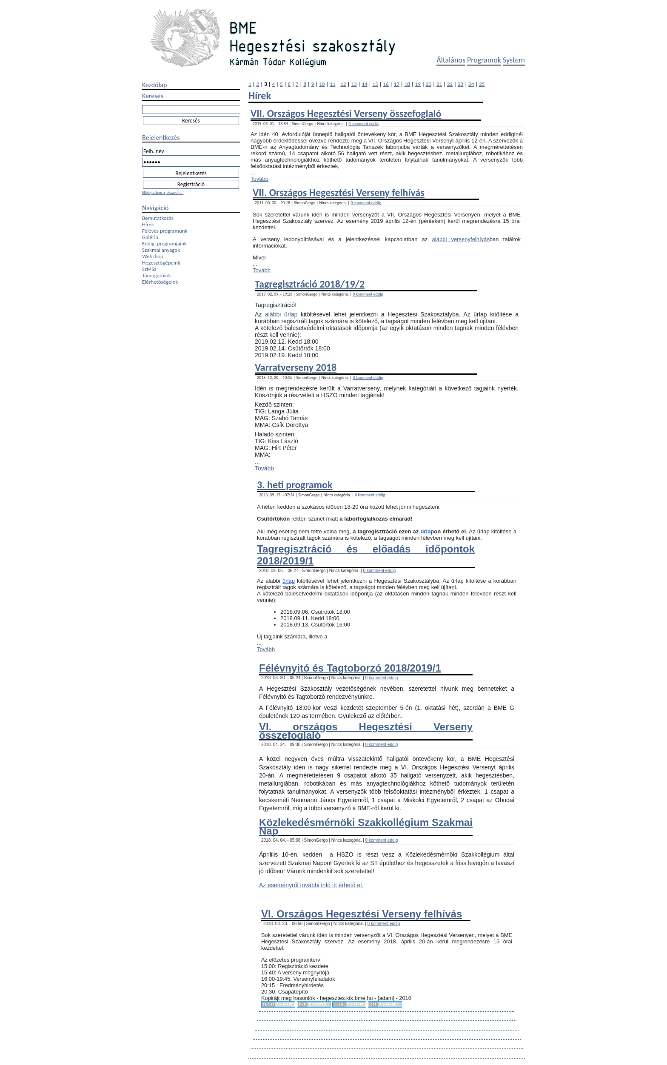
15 (375, 84)
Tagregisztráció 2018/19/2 (310, 284)
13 (353, 84)
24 (471, 84)
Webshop (152, 256)
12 (343, 84)
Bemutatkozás (158, 218)
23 (460, 84)
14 (364, 84)
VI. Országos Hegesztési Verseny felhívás (361, 914)
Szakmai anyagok (161, 250)
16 (386, 84)
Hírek (148, 224)
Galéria (150, 237)
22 (450, 84)
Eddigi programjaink (164, 243)
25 (482, 84)
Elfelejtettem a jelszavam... (162, 192)
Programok (484, 60)
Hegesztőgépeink (161, 262)
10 (322, 84)
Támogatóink (156, 275)
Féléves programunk (164, 231)
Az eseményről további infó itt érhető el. (311, 885)
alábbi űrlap (279, 314)
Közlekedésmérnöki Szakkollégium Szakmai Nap (366, 826)
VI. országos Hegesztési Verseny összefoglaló (366, 730)
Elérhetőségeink (160, 282)
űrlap (427, 531)
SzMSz (149, 269)
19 (418, 84)
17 (396, 84)
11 (332, 84)
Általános (450, 60)
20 (428, 84)
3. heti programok (294, 484)
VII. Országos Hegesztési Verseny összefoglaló (346, 113)
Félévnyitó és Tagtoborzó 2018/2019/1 (350, 668)
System (514, 60)
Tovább (259, 179)
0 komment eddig (363, 123)
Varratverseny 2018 (295, 367)
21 (439, 84)
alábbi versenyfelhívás (461, 239)
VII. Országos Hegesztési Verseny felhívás (339, 192)
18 (407, 84)
